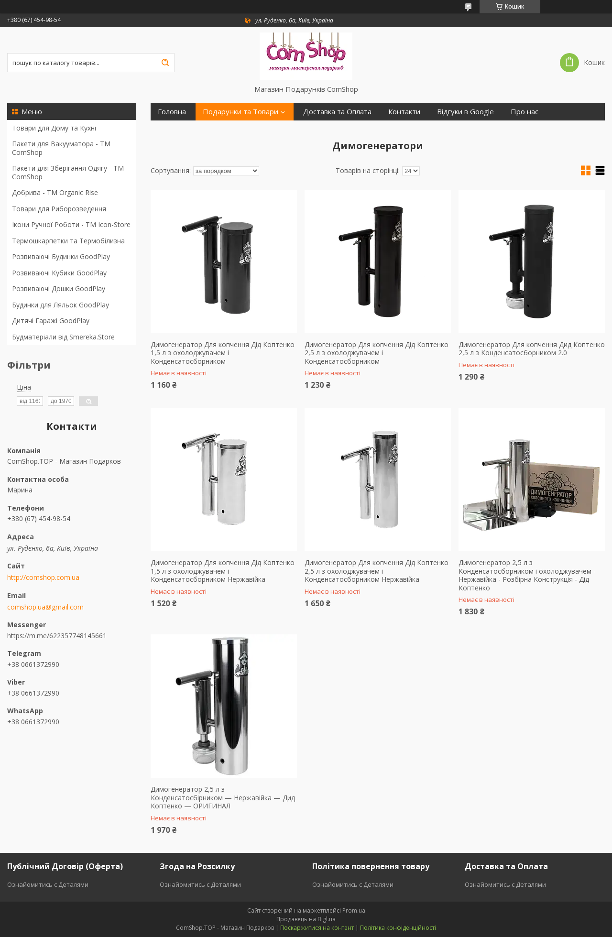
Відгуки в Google (465, 111)
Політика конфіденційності (398, 928)
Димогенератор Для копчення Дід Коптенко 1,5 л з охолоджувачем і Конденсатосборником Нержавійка (223, 571)
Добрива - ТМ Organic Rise (55, 192)
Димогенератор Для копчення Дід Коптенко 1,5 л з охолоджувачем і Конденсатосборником (223, 353)
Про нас (524, 111)
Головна (172, 111)
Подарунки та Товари (240, 111)
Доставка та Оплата (337, 111)
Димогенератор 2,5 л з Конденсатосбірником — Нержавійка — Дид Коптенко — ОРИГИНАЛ (223, 797)
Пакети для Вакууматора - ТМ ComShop (61, 148)
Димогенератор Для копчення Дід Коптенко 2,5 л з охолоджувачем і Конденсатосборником (376, 353)
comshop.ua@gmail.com (45, 607)
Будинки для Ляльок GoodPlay (60, 304)
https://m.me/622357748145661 (57, 635)
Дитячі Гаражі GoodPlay (50, 320)
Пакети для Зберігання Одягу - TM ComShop (68, 172)
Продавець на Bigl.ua (306, 919)
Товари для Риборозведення (59, 208)
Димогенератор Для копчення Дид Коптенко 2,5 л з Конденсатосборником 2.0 (532, 348)
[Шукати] (165, 62)
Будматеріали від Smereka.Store (63, 336)
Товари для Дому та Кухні (54, 127)
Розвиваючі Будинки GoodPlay (61, 256)
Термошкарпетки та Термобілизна (68, 240)
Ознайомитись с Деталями (47, 884)
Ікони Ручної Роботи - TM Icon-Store (71, 224)
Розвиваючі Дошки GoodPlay (58, 288)
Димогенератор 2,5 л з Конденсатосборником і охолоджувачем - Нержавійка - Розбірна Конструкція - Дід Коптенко (527, 575)
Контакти (404, 111)
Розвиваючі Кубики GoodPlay (59, 272)
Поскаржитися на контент (317, 928)
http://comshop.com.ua (43, 577)
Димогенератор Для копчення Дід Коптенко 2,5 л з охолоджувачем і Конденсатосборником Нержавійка (376, 571)
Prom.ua (353, 910)
